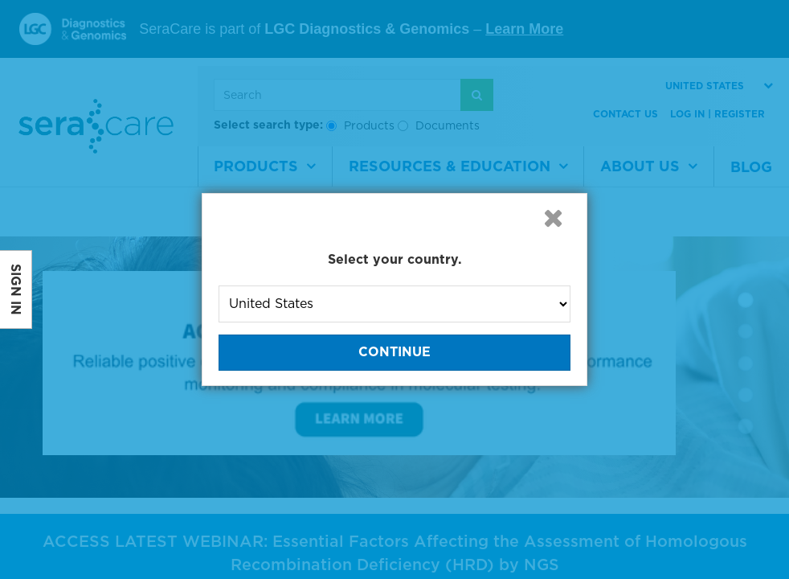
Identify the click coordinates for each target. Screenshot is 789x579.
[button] (553, 218)
